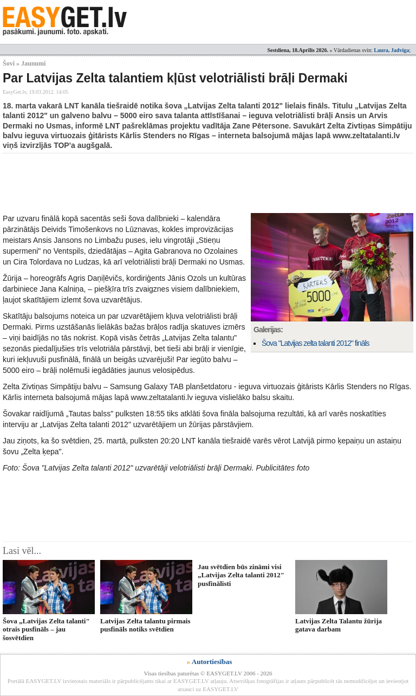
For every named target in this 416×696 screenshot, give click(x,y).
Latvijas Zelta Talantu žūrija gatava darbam (338, 625)
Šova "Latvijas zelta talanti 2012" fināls (315, 343)
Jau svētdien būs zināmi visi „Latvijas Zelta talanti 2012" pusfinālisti (241, 575)
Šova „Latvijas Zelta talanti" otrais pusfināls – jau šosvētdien (46, 629)
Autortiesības (212, 662)
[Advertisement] (200, 183)
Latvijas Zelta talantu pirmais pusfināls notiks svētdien (145, 625)
